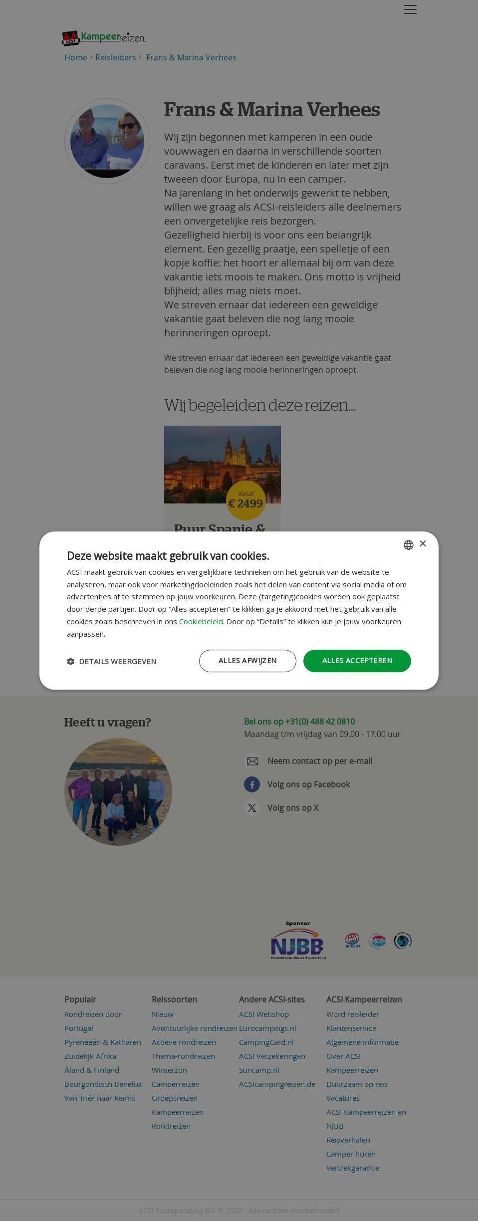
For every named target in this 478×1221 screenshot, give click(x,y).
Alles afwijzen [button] (248, 661)
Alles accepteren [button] (357, 661)
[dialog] (239, 610)
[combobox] (409, 545)
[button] (111, 661)
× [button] (422, 544)
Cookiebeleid (201, 621)
